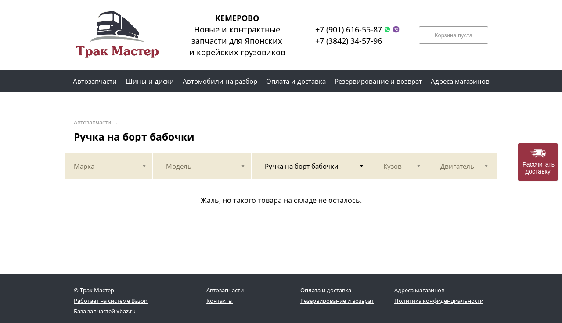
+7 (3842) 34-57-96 (348, 40)
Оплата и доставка (325, 290)
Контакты (219, 301)
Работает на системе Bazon (111, 301)
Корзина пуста (453, 35)
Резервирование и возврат (337, 301)
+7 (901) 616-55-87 (348, 29)
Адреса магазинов (419, 290)
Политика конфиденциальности (438, 301)
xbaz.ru (126, 311)
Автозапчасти (92, 122)
